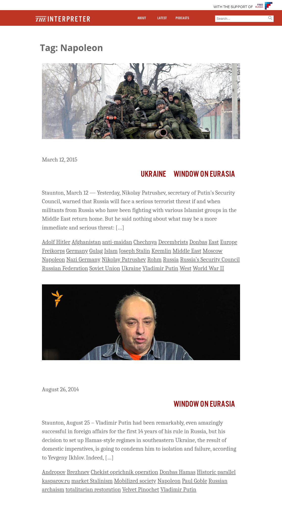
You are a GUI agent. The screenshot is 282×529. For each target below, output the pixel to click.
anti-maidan (117, 242)
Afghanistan (86, 242)
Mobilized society (135, 480)
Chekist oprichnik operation (124, 472)
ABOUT (141, 18)
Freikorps (53, 250)
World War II (208, 268)
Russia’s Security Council (210, 259)
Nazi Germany (83, 259)
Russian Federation (65, 268)
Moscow (213, 250)
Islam (111, 250)
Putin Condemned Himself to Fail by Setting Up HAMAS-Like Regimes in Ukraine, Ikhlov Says (128, 374)
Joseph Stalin (134, 250)
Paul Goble (194, 480)
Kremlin (161, 250)
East (213, 242)
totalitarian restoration (93, 489)
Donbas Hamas (177, 472)
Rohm (154, 259)
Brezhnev (78, 472)
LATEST (162, 18)
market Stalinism (92, 480)
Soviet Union (104, 268)
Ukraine (153, 174)
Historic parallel (216, 472)
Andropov (53, 472)
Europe (228, 242)
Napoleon (53, 259)
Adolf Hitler (56, 242)
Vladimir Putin (160, 268)
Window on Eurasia (204, 174)
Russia (171, 259)
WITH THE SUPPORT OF (233, 7)
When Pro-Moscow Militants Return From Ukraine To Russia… (132, 148)
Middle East (187, 250)
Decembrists (173, 242)
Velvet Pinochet (140, 489)
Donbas (198, 242)
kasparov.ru (56, 480)
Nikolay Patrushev (124, 259)
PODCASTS (182, 18)
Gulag (96, 250)
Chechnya (145, 242)
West (185, 268)
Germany (77, 250)
